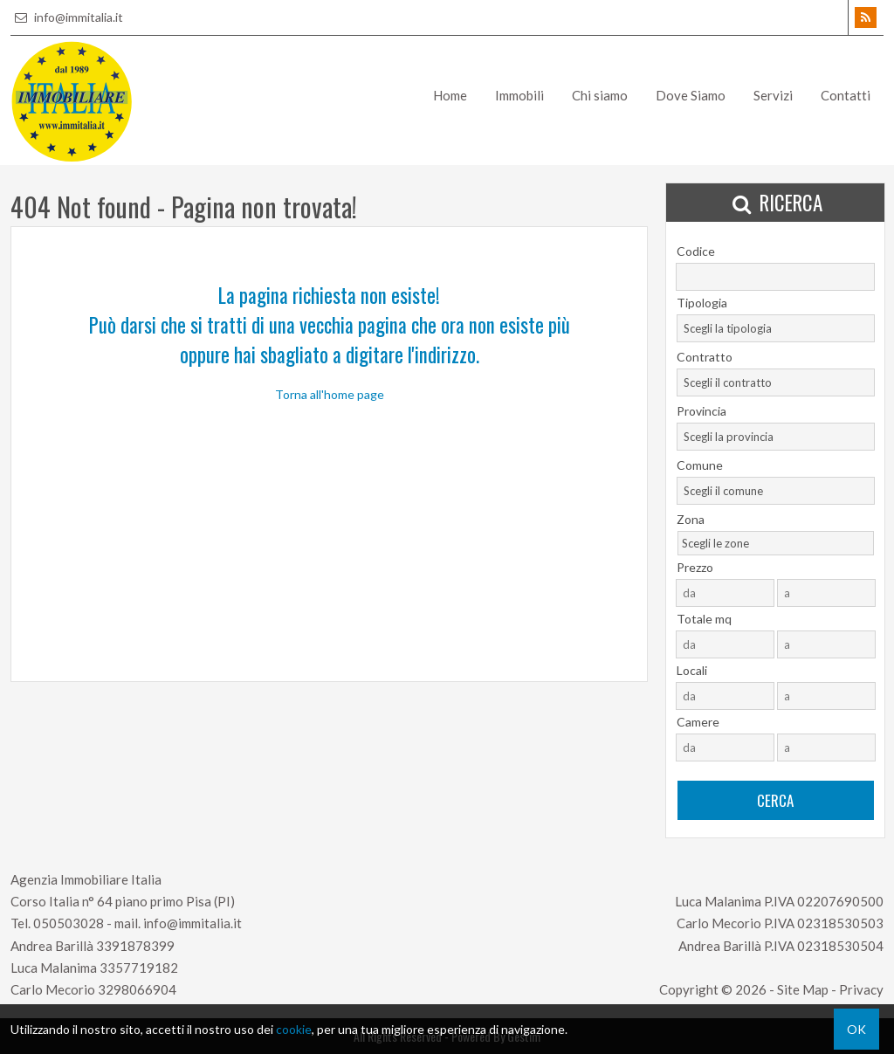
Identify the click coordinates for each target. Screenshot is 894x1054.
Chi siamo (600, 95)
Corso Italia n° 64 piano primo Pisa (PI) (122, 901)
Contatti (845, 95)
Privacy (861, 989)
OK (856, 1029)
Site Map (803, 989)
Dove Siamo (691, 95)
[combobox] (776, 328)
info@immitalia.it (66, 17)
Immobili (519, 95)
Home (450, 95)
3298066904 (137, 989)
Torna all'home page (329, 394)
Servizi (773, 95)
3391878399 (135, 946)
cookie (294, 1029)
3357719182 (139, 967)
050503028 (68, 923)
